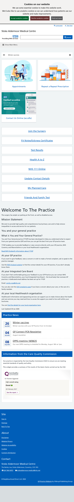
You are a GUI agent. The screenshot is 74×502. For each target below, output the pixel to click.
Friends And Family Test (37, 197)
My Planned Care (37, 188)
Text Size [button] (68, 25)
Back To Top (6, 427)
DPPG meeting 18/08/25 (25, 341)
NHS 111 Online (37, 169)
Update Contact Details (37, 178)
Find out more (57, 18)
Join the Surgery (37, 131)
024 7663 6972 (7, 470)
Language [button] (58, 25)
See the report (11, 392)
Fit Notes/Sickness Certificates (37, 140)
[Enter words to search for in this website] (41, 37)
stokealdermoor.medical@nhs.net (27, 470)
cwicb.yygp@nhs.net (13, 283)
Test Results (37, 150)
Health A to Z (37, 159)
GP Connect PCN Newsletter (27, 331)
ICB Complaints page (24, 287)
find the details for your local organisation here (24, 305)
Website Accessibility (9, 445)
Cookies (4, 449)
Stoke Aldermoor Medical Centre (19, 31)
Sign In (4, 419)
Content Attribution (9, 453)
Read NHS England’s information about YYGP (17, 251)
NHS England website (14, 265)
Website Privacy (7, 441)
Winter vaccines (13, 55)
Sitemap (4, 423)
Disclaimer (5, 438)
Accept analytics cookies (19, 18)
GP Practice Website (45, 481)
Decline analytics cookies (40, 18)
